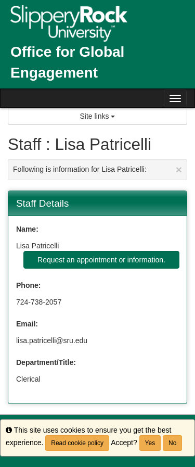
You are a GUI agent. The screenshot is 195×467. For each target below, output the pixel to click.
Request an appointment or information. (101, 260)
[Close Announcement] (179, 169)
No (172, 443)
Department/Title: (46, 362)
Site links (97, 116)
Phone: (28, 285)
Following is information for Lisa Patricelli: (97, 169)
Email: (27, 324)
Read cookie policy (77, 443)
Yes (150, 443)
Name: (27, 229)
